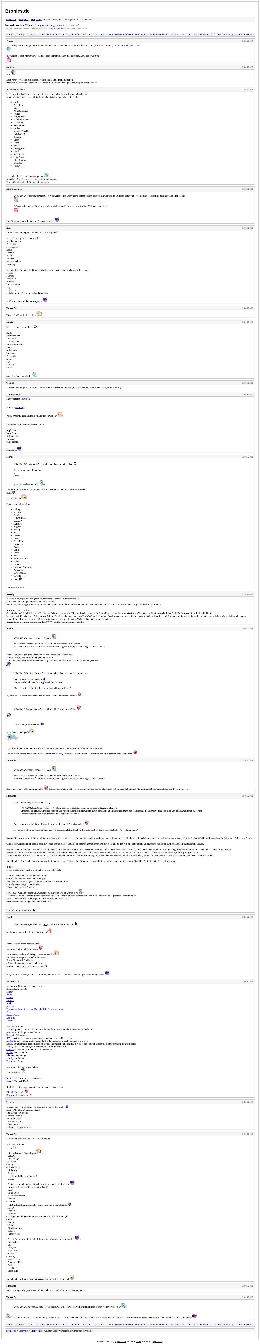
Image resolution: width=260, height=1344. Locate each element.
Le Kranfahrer (13, 1040)
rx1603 (9, 1052)
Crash (9, 917)
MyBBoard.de (120, 1342)
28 (83, 34)
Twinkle (10, 1102)
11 (33, 34)
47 (139, 34)
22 (66, 34)
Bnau (8, 1035)
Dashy (9, 1020)
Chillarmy (11, 1049)
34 (101, 34)
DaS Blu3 (11, 1017)
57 (168, 34)
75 (221, 34)
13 (39, 34)
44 (130, 34)
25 (74, 34)
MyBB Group (158, 1342)
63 (186, 34)
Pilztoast (10, 1055)
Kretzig (10, 594)
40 (118, 34)
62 (183, 34)
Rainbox (10, 1000)
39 (115, 34)
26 (77, 34)
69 (204, 34)
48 (142, 34)
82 (242, 34)
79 (233, 34)
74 (218, 34)
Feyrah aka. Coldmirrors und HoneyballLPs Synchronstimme (35, 1009)
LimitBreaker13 (14, 394)
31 (92, 34)
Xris (8, 227)
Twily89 (10, 382)
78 (230, 34)
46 (136, 34)
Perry (8, 1012)
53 (157, 34)
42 (124, 34)
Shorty (9, 322)
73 (215, 34)
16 (48, 34)
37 (110, 34)
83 (245, 34)
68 (201, 34)
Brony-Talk (36, 19)
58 (171, 34)
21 (63, 34)
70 (206, 34)
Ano (8, 1032)
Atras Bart (11, 1006)
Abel (8, 1003)
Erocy (9, 1095)
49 (145, 34)
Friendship (11, 1029)
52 (154, 34)
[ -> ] (48, 195)
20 (60, 34)
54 (160, 34)
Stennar (10, 67)
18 (54, 34)
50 (148, 34)
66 (195, 34)
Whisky (10, 1058)
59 (174, 34)
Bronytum (23, 19)
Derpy (9, 1061)
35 (104, 34)
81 (239, 34)
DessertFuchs (12, 1014)
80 (236, 34)
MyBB (138, 1342)
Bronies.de (17, 11)
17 (51, 34)
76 (224, 34)
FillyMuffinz (12, 1092)
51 (151, 34)
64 (189, 34)
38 (113, 34)
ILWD (9, 1038)
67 (198, 34)
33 (98, 34)
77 (227, 34)
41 (121, 34)
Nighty (9, 991)
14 (42, 34)
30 (89, 34)
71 (209, 34)
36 (107, 34)
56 (165, 34)
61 (180, 34)
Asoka (9, 1043)
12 (36, 34)
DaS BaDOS (12, 981)
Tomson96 (11, 308)
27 (80, 34)
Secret (9, 456)
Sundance (11, 795)
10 (30, 34)
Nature (9, 997)
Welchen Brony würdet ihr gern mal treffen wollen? (52, 25)
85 (251, 34)
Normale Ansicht (60, 28)
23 (69, 34)
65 (192, 34)
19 (57, 34)
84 (247, 34)
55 (162, 34)
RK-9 (9, 994)
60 (177, 34)
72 (212, 34)
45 (133, 34)
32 (95, 34)
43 (127, 34)
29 (86, 34)
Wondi (9, 41)
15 (45, 34)
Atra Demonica (14, 188)
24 (71, 34)
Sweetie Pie (11, 1081)
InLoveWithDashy (15, 89)
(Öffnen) (26, 398)
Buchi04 (10, 628)
